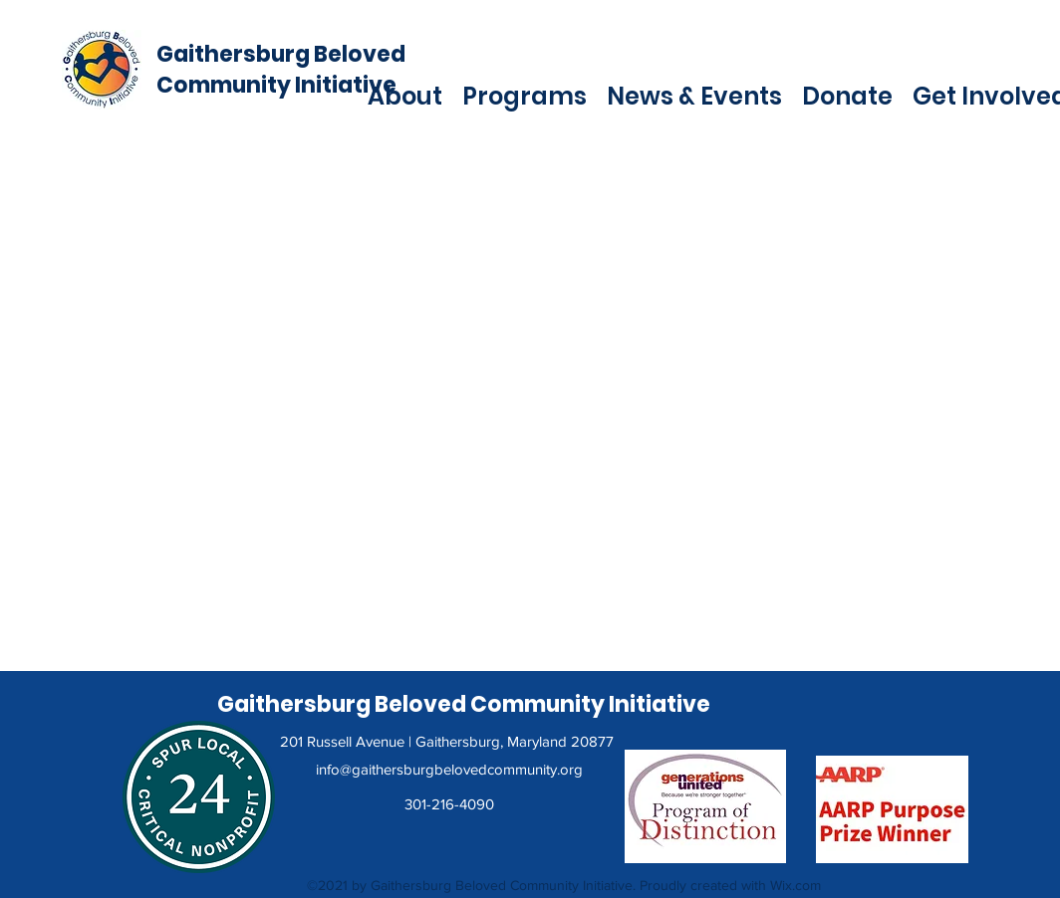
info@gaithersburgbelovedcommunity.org (449, 769)
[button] (405, 95)
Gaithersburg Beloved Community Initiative (280, 70)
